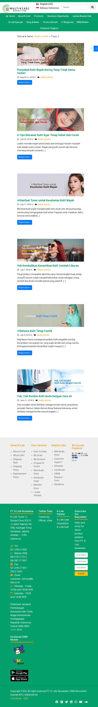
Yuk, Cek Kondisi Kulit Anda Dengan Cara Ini (44, 396)
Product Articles (44, 270)
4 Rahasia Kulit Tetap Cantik (34, 330)
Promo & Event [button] (50, 22)
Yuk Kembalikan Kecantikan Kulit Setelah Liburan (48, 265)
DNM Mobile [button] (83, 22)
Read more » (25, 82)
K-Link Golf (63, 527)
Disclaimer (59, 484)
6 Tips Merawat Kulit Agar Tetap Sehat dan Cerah (48, 135)
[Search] (74, 7)
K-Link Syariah (16, 22)
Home (12, 16)
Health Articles (46, 77)
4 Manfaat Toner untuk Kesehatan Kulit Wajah (45, 200)
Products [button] (39, 16)
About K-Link (19, 451)
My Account (39, 459)
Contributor (59, 470)
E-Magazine (68, 22)
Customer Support (49, 28)
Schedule (58, 466)
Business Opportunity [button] (58, 16)
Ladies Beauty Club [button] (82, 16)
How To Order (40, 451)
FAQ (26, 698)
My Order (38, 455)
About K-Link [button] (24, 16)
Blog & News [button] (33, 22)
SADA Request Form (58, 477)
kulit (46, 36)
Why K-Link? (19, 455)
